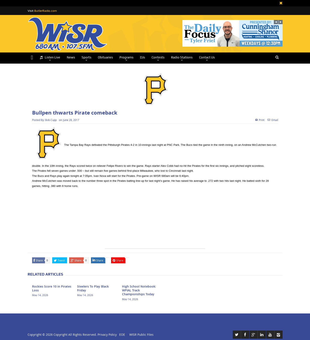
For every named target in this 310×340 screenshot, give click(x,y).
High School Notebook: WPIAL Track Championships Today (139, 290)
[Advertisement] (155, 218)
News (71, 57)
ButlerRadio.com (45, 10)
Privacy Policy (107, 335)
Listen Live (50, 57)
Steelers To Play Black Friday (93, 288)
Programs (126, 57)
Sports (86, 57)
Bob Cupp (51, 120)
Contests (158, 57)
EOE (121, 335)
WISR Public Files (141, 335)
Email (273, 120)
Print (259, 120)
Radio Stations (181, 57)
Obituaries (105, 57)
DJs (142, 57)
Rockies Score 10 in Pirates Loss (51, 288)
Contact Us (207, 57)
